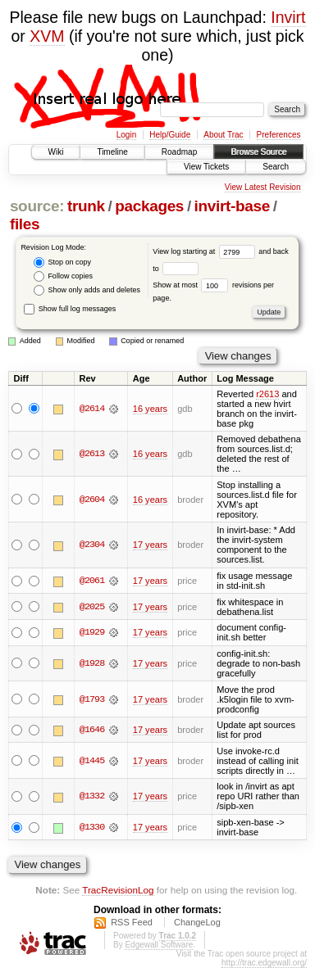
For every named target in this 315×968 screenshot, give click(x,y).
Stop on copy (62, 262)
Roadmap (179, 151)
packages (149, 206)
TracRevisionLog (117, 889)
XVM (47, 36)
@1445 (92, 760)
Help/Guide (169, 134)
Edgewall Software (159, 944)
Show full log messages (70, 309)
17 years (150, 545)
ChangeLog (197, 922)
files (24, 224)
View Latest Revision (263, 187)
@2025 (92, 606)
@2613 (92, 453)
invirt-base (232, 206)
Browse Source (258, 151)
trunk (86, 206)
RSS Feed (132, 922)
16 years (150, 409)
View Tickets (206, 166)
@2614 (92, 408)
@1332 (92, 796)
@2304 (92, 544)
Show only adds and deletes (87, 290)
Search (275, 166)
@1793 (92, 699)
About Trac (223, 134)
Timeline (112, 151)
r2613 (267, 394)
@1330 (92, 827)
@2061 (92, 580)
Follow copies (63, 276)
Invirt (288, 17)
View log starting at (205, 251)
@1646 (92, 729)
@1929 (92, 632)
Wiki (56, 151)
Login (126, 134)
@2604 (92, 499)
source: (37, 206)
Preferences (279, 134)
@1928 (92, 663)
